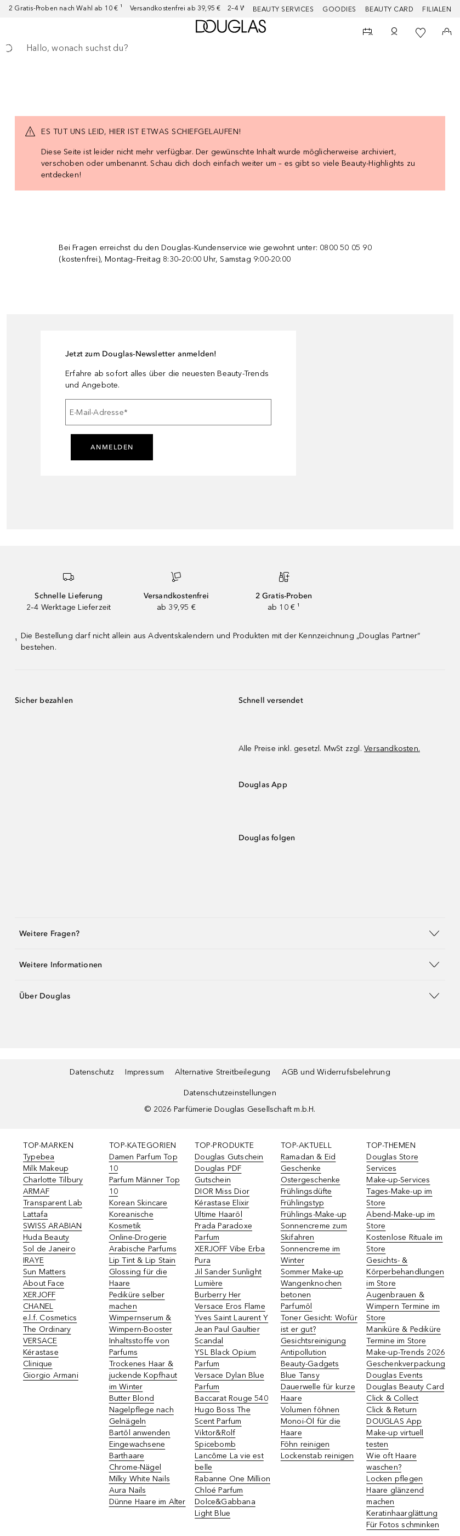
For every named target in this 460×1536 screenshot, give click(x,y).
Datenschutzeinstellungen (230, 1093)
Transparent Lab (52, 1203)
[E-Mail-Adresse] (168, 412)
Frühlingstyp (302, 1203)
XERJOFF (39, 1295)
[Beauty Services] (368, 33)
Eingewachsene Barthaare (137, 1450)
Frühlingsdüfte (306, 1191)
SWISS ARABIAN (52, 1226)
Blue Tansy (300, 1375)
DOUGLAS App (394, 1421)
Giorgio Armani (50, 1375)
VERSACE (40, 1341)
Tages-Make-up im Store (399, 1197)
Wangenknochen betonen (311, 1289)
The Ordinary (47, 1329)
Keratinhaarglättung (402, 1513)
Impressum (144, 1072)
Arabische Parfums (143, 1249)
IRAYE (33, 1260)
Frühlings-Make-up (314, 1214)
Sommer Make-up (312, 1272)
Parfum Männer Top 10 (144, 1185)
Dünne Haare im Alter (147, 1501)
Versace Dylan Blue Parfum (229, 1381)
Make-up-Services (398, 1180)
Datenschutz (92, 1072)
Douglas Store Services (392, 1162)
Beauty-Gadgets (310, 1363)
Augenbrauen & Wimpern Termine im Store (403, 1306)
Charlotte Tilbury (53, 1180)
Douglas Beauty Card (405, 1386)
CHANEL (38, 1306)
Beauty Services (283, 9)
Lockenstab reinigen (317, 1455)
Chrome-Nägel (135, 1467)
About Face (43, 1283)
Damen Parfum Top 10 (143, 1162)
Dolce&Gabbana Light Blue (225, 1507)
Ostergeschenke (310, 1180)
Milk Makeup (46, 1168)
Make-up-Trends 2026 (405, 1352)
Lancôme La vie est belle (229, 1461)
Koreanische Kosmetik (131, 1220)
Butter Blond (131, 1398)
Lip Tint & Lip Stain (142, 1260)
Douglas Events (394, 1375)
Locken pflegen (394, 1478)
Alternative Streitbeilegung (222, 1072)
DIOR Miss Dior (222, 1191)
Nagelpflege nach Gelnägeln (141, 1415)
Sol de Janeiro (49, 1249)
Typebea (38, 1157)
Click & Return (391, 1409)
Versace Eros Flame (230, 1306)
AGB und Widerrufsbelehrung (336, 1072)
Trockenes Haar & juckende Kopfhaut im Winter (143, 1375)
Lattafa (35, 1214)
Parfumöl (297, 1306)
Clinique (38, 1363)
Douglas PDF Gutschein (218, 1174)
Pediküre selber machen (137, 1300)
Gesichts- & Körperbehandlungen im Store (405, 1272)
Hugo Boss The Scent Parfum (223, 1415)
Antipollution (304, 1352)
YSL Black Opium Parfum (225, 1358)
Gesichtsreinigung (313, 1341)
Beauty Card (389, 9)
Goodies (339, 9)
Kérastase (41, 1352)
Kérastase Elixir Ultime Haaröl (222, 1208)
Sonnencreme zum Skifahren (314, 1231)
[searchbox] (230, 48)
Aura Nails (127, 1490)
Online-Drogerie (138, 1237)
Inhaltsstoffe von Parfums (139, 1346)
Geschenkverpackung (405, 1363)
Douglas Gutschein (229, 1157)
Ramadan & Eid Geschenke (308, 1162)
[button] (230, 933)
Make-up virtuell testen (394, 1438)
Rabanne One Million (232, 1478)
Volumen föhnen (310, 1409)
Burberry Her (218, 1295)
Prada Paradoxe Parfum (223, 1231)
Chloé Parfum (219, 1490)
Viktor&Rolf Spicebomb (215, 1438)
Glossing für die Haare (138, 1277)
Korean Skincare (138, 1203)
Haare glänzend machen (395, 1496)
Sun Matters (44, 1272)
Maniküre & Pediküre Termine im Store (403, 1335)
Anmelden (112, 447)
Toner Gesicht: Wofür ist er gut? (319, 1323)
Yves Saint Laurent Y (231, 1318)
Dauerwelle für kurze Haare (318, 1392)
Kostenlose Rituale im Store (404, 1243)
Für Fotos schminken (402, 1524)
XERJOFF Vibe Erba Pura (230, 1254)
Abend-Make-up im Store (400, 1220)
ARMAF (36, 1191)
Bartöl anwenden (140, 1432)
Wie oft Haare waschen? (391, 1461)
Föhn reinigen (305, 1444)
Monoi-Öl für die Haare (310, 1427)
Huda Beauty (46, 1237)
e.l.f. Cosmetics (50, 1318)
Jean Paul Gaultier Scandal (227, 1335)
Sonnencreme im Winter (310, 1254)
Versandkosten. (392, 748)
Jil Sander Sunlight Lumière (228, 1277)
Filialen (436, 9)
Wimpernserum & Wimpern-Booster (141, 1323)
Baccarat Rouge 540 (231, 1398)
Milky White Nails (139, 1478)
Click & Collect (392, 1398)
